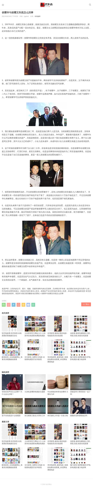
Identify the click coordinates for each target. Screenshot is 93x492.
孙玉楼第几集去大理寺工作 (35, 408)
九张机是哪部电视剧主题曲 (35, 384)
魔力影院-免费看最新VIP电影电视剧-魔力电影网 (80, 351)
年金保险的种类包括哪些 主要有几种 (57, 385)
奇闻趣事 (37, 17)
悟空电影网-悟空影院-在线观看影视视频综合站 (12, 327)
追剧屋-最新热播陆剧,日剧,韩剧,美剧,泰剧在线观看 (80, 327)
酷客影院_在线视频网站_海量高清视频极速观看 (12, 351)
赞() (86, 306)
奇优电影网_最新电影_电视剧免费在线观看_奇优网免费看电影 (57, 352)
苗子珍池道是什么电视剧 (12, 408)
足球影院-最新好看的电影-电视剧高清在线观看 (57, 327)
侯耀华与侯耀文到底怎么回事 (52, 295)
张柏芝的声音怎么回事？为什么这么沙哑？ (12, 385)
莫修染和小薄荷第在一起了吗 (80, 385)
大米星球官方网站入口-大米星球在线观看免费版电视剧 (35, 327)
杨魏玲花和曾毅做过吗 (80, 408)
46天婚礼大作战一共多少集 (57, 408)
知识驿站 (36, 295)
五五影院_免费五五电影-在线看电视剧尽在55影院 (35, 351)
